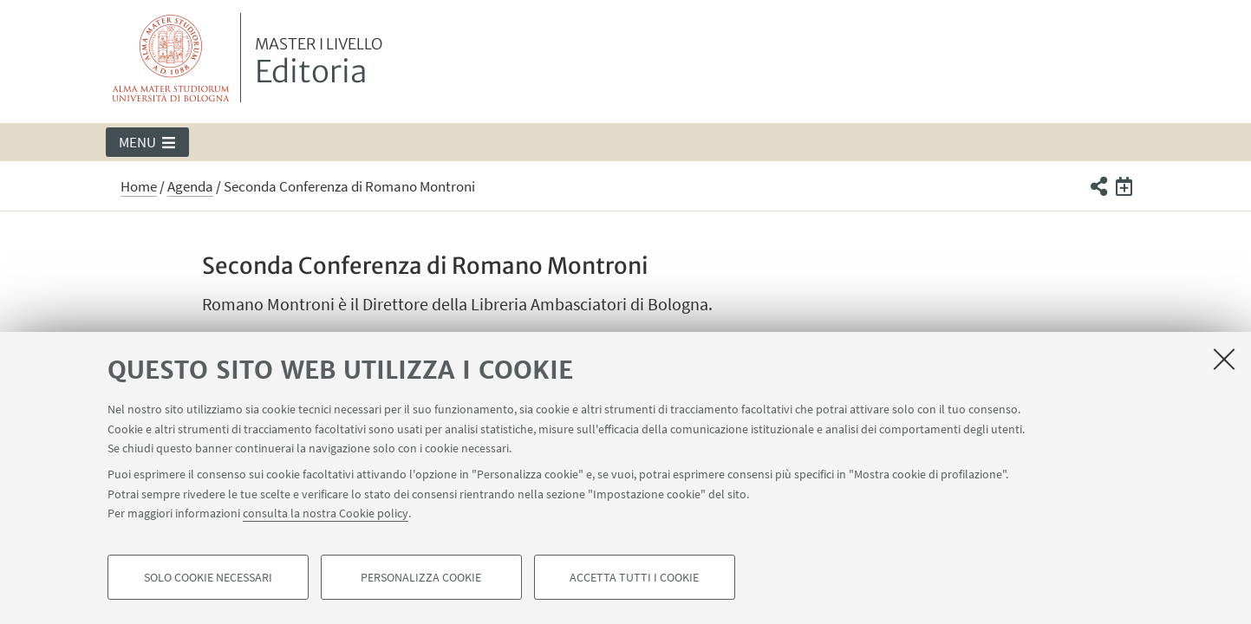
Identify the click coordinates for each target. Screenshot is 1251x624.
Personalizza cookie (421, 577)
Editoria (318, 63)
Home (139, 186)
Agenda (190, 186)
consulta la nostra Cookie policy (325, 513)
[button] (148, 142)
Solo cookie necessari (208, 577)
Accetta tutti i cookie (634, 577)
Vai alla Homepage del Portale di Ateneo (171, 57)
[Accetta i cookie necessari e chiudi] (1224, 359)
